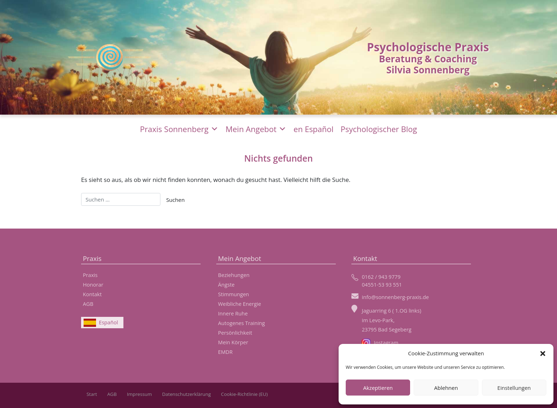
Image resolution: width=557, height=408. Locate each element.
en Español (313, 129)
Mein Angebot (256, 129)
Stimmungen (233, 294)
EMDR (225, 351)
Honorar (93, 284)
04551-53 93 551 (382, 284)
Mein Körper (233, 342)
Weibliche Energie (239, 303)
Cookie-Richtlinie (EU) (244, 394)
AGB (88, 303)
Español (108, 322)
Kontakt (92, 294)
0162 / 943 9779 (381, 276)
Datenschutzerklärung (186, 394)
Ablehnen (446, 387)
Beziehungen (233, 274)
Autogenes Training (241, 322)
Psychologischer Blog (379, 129)
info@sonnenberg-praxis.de (395, 296)
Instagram (380, 342)
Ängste (226, 284)
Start (91, 394)
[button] (542, 353)
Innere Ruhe (233, 313)
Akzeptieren (378, 387)
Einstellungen (514, 387)
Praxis (90, 274)
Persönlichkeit (235, 332)
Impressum (139, 394)
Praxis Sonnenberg (179, 129)
